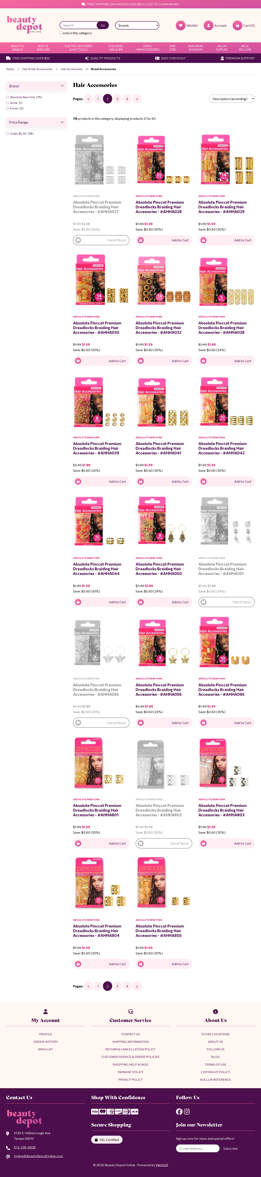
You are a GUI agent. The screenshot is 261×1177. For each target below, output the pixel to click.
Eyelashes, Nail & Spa (116, 47)
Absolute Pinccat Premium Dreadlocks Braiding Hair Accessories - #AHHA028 (160, 207)
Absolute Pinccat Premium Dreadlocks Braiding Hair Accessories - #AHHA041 (160, 448)
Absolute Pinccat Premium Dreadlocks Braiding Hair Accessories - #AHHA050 (160, 569)
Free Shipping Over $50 (28, 58)
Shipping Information (130, 1041)
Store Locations (215, 1034)
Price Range (36, 122)
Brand (36, 86)
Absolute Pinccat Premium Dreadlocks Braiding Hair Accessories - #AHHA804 (97, 930)
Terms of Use (215, 1064)
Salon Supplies (222, 47)
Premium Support (238, 58)
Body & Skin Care (43, 47)
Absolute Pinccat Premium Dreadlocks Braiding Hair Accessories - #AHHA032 (160, 327)
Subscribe (230, 1148)
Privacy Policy (130, 1079)
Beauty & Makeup (17, 47)
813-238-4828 (25, 1147)
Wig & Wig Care (245, 47)
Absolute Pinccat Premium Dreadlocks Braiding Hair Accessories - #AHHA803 (222, 810)
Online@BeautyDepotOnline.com (38, 1156)
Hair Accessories (72, 69)
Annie (14, 102)
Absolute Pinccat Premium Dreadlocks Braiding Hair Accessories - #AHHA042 (222, 448)
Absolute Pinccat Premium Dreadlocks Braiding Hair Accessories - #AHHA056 (160, 689)
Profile (45, 1034)
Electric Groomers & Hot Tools (78, 47)
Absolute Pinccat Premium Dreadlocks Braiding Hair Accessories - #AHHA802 (160, 810)
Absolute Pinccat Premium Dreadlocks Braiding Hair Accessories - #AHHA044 (97, 569)
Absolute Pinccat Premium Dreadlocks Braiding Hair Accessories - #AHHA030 (97, 327)
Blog (215, 1056)
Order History (45, 1041)
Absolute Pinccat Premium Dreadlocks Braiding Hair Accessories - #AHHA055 (97, 689)
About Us (215, 1041)
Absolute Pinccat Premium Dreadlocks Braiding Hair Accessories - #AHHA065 (222, 689)
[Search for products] (81, 25)
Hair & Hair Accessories (147, 47)
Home (10, 69)
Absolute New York (23, 97)
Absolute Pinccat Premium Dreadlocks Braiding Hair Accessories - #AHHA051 (222, 569)
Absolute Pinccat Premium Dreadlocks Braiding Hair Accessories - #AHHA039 (97, 448)
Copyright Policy (215, 1072)
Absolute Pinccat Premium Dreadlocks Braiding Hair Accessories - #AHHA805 (160, 930)
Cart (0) (244, 25)
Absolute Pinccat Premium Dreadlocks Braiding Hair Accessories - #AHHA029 (222, 207)
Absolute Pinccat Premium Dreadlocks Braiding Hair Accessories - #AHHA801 (97, 810)
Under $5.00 (18, 133)
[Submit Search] (103, 25)
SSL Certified (107, 1140)
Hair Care (172, 47)
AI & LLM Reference (215, 1079)
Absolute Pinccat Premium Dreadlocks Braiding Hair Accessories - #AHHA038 (222, 327)
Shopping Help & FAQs (130, 1064)
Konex (14, 108)
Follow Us (216, 1049)
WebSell (162, 1165)
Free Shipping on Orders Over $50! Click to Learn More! (130, 4)
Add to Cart (163, 240)
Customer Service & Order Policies (130, 1056)
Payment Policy (130, 1072)
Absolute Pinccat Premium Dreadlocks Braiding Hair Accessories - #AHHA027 (97, 207)
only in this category (76, 33)
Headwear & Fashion (195, 47)
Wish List (45, 1049)
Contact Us (130, 1034)
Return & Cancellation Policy (130, 1049)
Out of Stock (100, 240)
